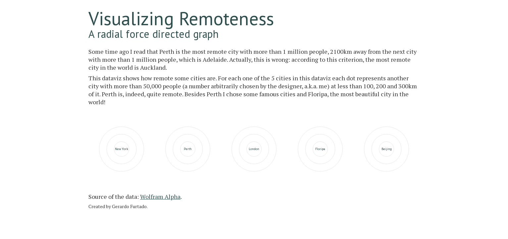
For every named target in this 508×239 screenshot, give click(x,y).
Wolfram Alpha (160, 196)
